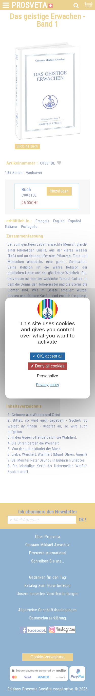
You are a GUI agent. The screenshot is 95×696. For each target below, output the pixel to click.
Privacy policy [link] (47, 384)
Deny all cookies (48, 366)
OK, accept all (47, 356)
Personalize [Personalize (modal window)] (47, 376)
